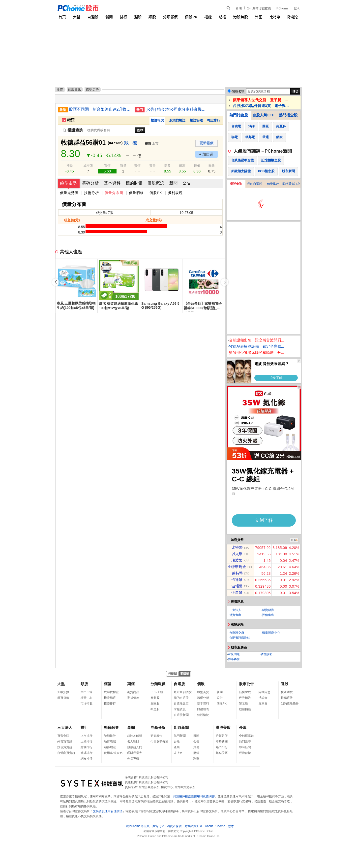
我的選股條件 (290, 703)
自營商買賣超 (66, 753)
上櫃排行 (86, 741)
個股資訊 (74, 89)
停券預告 (245, 698)
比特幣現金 (237, 567)
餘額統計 (110, 736)
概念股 (154, 709)
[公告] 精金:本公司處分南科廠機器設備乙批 (177, 109)
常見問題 (234, 654)
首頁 (62, 16)
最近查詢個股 (183, 692)
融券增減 (110, 747)
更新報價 (206, 143)
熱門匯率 (245, 741)
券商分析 (157, 727)
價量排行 (273, 184)
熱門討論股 (238, 115)
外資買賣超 (64, 741)
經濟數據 (245, 753)
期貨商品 (133, 692)
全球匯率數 (246, 736)
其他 (196, 747)
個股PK (191, 16)
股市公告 (246, 684)
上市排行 (86, 736)
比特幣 (274, 16)
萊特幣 (237, 573)
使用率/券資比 (113, 753)
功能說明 (266, 654)
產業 (177, 747)
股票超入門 (134, 747)
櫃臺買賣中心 (271, 633)
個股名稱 (238, 91)
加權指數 (63, 692)
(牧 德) (130, 143)
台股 (177, 741)
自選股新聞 (181, 715)
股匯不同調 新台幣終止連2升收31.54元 (100, 109)
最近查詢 (236, 184)
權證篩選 (196, 120)
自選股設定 (181, 703)
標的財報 (134, 183)
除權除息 (264, 692)
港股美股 (240, 16)
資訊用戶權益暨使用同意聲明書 (194, 796)
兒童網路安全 (193, 826)
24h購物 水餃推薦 (259, 8)
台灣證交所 (236, 633)
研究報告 (156, 736)
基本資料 (112, 183)
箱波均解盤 (134, 736)
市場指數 (86, 703)
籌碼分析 (90, 183)
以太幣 (237, 554)
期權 (222, 16)
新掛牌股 (245, 692)
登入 (297, 8)
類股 (152, 16)
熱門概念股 (288, 115)
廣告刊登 (158, 826)
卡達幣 (236, 579)
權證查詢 (73, 130)
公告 (187, 183)
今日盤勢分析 (159, 741)
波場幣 (237, 586)
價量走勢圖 (69, 193)
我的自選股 (254, 184)
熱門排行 (222, 747)
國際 (196, 736)
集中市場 (86, 692)
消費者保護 (174, 826)
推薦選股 (287, 698)
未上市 (178, 753)
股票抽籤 (245, 709)
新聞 (239, 8)
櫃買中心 (86, 698)
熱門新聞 (180, 736)
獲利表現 (175, 193)
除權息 (292, 16)
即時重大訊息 (291, 184)
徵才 (231, 826)
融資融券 (268, 610)
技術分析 (91, 193)
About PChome (215, 826)
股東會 (263, 703)
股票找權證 (177, 120)
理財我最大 (134, 753)
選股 (138, 16)
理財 (196, 758)
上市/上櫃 (156, 692)
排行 (123, 16)
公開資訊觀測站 (239, 637)
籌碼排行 (86, 753)
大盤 (76, 16)
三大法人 (235, 610)
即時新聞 (181, 727)
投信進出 (268, 615)
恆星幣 (236, 592)
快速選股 (287, 692)
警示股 (243, 703)
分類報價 (170, 16)
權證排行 (213, 120)
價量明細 (136, 193)
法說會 (263, 698)
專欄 (131, 727)
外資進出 (235, 615)
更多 (293, 539)
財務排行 (86, 747)
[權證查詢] (110, 130)
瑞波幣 (236, 560)
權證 (208, 16)
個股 (201, 684)
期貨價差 (133, 698)
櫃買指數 (63, 698)
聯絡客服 (234, 659)
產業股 (154, 698)
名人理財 (133, 741)
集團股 (154, 703)
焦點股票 (222, 753)
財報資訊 (180, 709)
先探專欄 (133, 758)
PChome (282, 8)
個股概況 (156, 183)
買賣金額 (63, 736)
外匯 (258, 16)
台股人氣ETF (263, 115)
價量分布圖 (114, 193)
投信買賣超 (64, 747)
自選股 (92, 16)
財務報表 (203, 709)
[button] (224, 282)
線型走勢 (68, 183)
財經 (196, 753)
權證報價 (157, 120)
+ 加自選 (206, 154)
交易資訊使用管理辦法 (107, 811)
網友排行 (86, 758)
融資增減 (110, 741)
